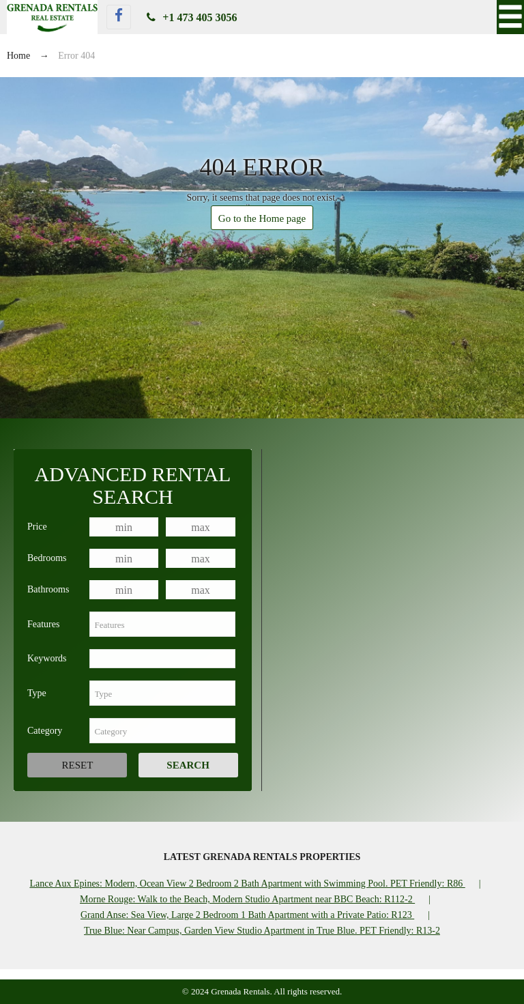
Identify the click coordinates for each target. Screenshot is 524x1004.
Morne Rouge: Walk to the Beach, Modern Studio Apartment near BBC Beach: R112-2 (247, 899)
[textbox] (162, 624)
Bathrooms (48, 589)
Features (43, 624)
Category (44, 731)
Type (36, 693)
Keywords (47, 658)
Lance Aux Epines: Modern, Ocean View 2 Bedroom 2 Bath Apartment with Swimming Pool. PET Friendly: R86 (247, 883)
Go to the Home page (262, 218)
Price (37, 526)
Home (18, 56)
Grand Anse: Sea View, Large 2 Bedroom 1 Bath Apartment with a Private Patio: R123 (247, 915)
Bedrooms (47, 558)
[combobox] (162, 624)
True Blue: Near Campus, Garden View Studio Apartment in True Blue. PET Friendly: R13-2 (262, 931)
